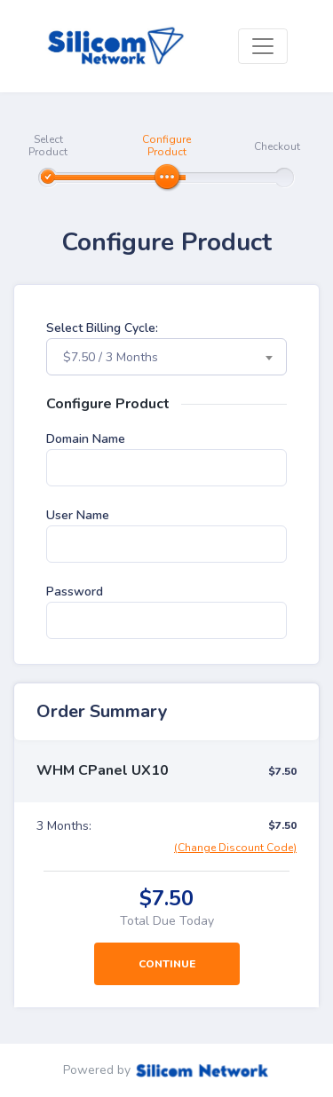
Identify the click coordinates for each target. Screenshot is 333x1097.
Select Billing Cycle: (102, 328)
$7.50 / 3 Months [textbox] (110, 357)
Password (74, 591)
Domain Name (85, 438)
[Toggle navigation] (263, 46)
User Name (77, 515)
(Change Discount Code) (235, 848)
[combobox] (166, 356)
